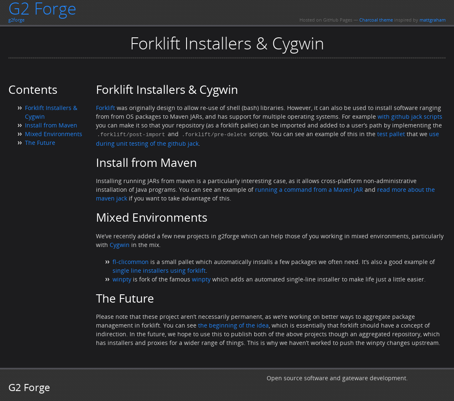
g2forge (16, 20)
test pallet (391, 134)
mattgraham (433, 20)
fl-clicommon (131, 261)
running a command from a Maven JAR (309, 189)
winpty (122, 279)
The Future (40, 143)
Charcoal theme (376, 20)
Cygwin (120, 244)
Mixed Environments (53, 134)
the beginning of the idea (233, 325)
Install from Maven (51, 125)
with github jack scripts (410, 116)
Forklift (105, 108)
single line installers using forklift (159, 270)
